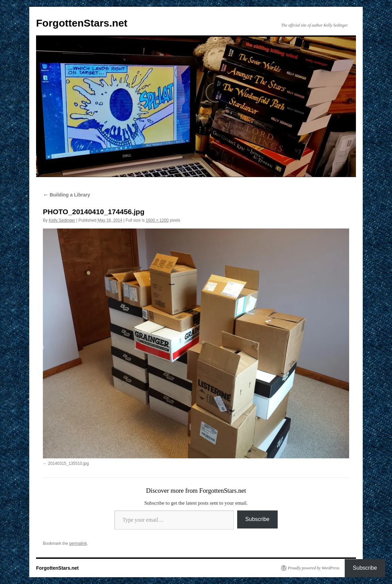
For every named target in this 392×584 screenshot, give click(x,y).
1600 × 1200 (157, 220)
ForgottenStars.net (81, 23)
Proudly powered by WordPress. (314, 568)
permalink (78, 543)
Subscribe (257, 519)
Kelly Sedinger (62, 220)
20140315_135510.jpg (68, 463)
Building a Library (66, 195)
